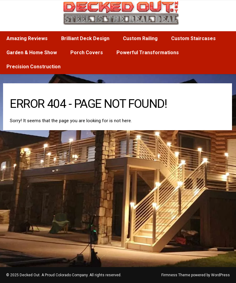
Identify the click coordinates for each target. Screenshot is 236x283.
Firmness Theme (175, 275)
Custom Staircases (193, 38)
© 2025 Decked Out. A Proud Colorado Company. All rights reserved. (63, 275)
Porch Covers (86, 52)
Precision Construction (33, 67)
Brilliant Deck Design (85, 38)
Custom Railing (140, 38)
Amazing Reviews (27, 38)
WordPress (220, 275)
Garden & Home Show (31, 52)
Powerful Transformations (147, 52)
